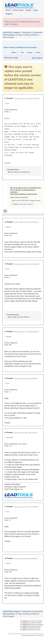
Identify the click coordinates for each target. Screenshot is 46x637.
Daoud (8, 227)
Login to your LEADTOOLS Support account (26, 200)
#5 (5, 378)
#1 (5, 98)
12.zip (11, 172)
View (22, 52)
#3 (5, 264)
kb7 (7, 103)
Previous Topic (12, 58)
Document (27, 32)
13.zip (11, 317)
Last (29, 52)
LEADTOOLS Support (11, 32)
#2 (5, 222)
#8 (5, 558)
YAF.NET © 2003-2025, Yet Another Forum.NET (31, 633)
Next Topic (36, 58)
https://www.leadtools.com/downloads (23, 194)
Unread (38, 52)
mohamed (9, 437)
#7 (5, 507)
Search (29, 10)
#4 (5, 331)
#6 (5, 432)
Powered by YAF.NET (12, 633)
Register (9, 14)
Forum (8, 10)
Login (35, 10)
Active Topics (18, 10)
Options (14, 52)
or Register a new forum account (22, 204)
